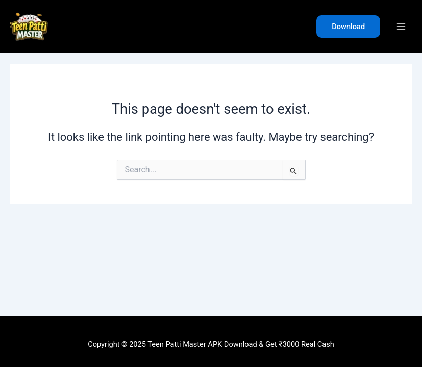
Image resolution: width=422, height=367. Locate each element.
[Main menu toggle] (401, 26)
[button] (348, 26)
